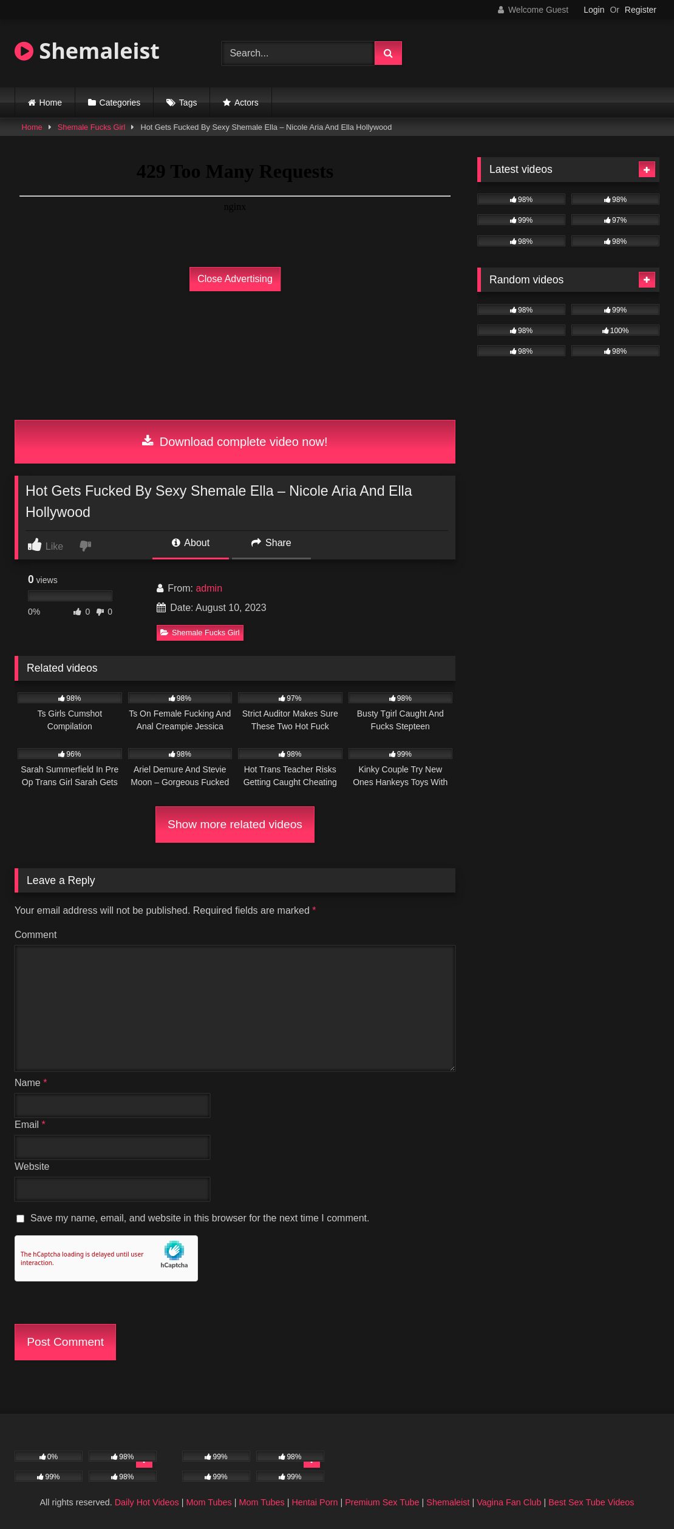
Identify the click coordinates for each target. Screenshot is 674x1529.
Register (640, 10)
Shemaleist (87, 51)
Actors (246, 102)
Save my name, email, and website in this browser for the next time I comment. (199, 1218)
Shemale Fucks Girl (92, 127)
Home (50, 102)
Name (31, 1083)
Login (594, 10)
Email (30, 1124)
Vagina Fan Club (509, 1502)
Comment (35, 935)
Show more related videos (235, 824)
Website (32, 1166)
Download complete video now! (234, 441)
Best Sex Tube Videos (591, 1502)
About (190, 543)
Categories (120, 102)
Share (271, 543)
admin (209, 588)
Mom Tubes (209, 1502)
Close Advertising (235, 279)
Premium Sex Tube (382, 1502)
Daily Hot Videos (147, 1502)
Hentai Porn (314, 1502)
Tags (188, 102)
